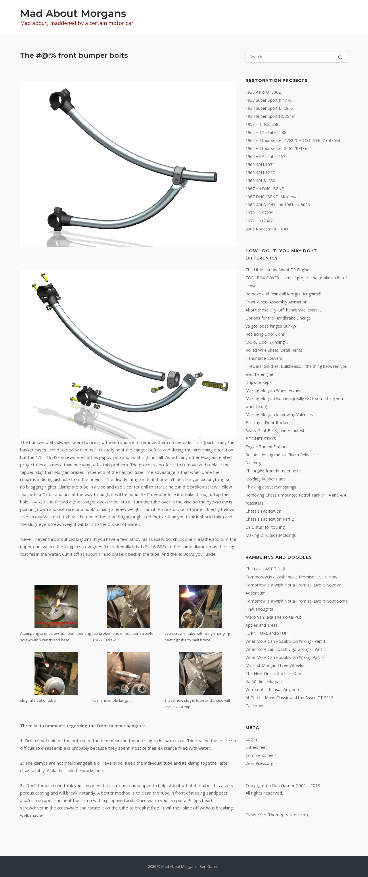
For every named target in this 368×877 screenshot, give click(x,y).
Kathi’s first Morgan (264, 681)
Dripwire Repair (260, 382)
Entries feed (257, 747)
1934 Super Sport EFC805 (269, 108)
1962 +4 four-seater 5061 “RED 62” (278, 148)
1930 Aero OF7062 (263, 92)
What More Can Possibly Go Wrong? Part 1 (285, 641)
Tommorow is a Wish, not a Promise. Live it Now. (292, 577)
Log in (251, 739)
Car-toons (255, 705)
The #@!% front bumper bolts (273, 471)
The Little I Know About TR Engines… (280, 269)
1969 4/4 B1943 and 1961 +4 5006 (278, 204)
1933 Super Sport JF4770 (269, 100)
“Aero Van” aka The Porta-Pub (274, 617)
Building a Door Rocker (267, 422)
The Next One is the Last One (273, 673)
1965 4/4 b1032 (260, 164)
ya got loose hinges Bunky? (271, 326)
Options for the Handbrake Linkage (278, 318)
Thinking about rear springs (271, 487)
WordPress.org (259, 763)
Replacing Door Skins (265, 334)
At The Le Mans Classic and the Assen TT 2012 (289, 697)
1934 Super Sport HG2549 (270, 116)
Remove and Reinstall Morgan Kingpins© (284, 294)
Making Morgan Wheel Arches (273, 390)
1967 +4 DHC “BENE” (265, 188)
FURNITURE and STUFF (268, 633)
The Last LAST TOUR (265, 569)
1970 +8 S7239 (259, 213)
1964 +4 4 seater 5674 (267, 156)
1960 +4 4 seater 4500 (267, 132)
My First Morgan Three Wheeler (275, 665)
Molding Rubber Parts (266, 479)
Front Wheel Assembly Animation (276, 302)
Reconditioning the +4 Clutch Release (280, 454)
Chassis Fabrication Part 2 (270, 519)
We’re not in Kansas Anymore (273, 689)
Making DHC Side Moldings (271, 535)
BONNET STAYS (261, 438)
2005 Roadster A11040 (267, 229)
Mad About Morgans (73, 13)
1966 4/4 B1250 (260, 180)
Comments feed (261, 755)
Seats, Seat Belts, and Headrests (276, 430)
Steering (253, 463)
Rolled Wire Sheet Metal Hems (274, 350)
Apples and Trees (262, 625)
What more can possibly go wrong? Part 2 (286, 649)
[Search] (340, 57)
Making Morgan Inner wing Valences (279, 414)
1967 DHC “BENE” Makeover (272, 196)
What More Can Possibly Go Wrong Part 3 (285, 657)
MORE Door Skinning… (267, 342)
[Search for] (297, 57)
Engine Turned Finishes (267, 446)
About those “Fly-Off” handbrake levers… (283, 310)
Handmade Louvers (264, 358)
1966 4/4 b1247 (260, 172)
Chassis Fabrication (263, 511)
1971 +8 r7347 (259, 221)
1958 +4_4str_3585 (263, 124)
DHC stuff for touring (265, 527)
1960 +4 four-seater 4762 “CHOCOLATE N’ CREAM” (293, 140)
